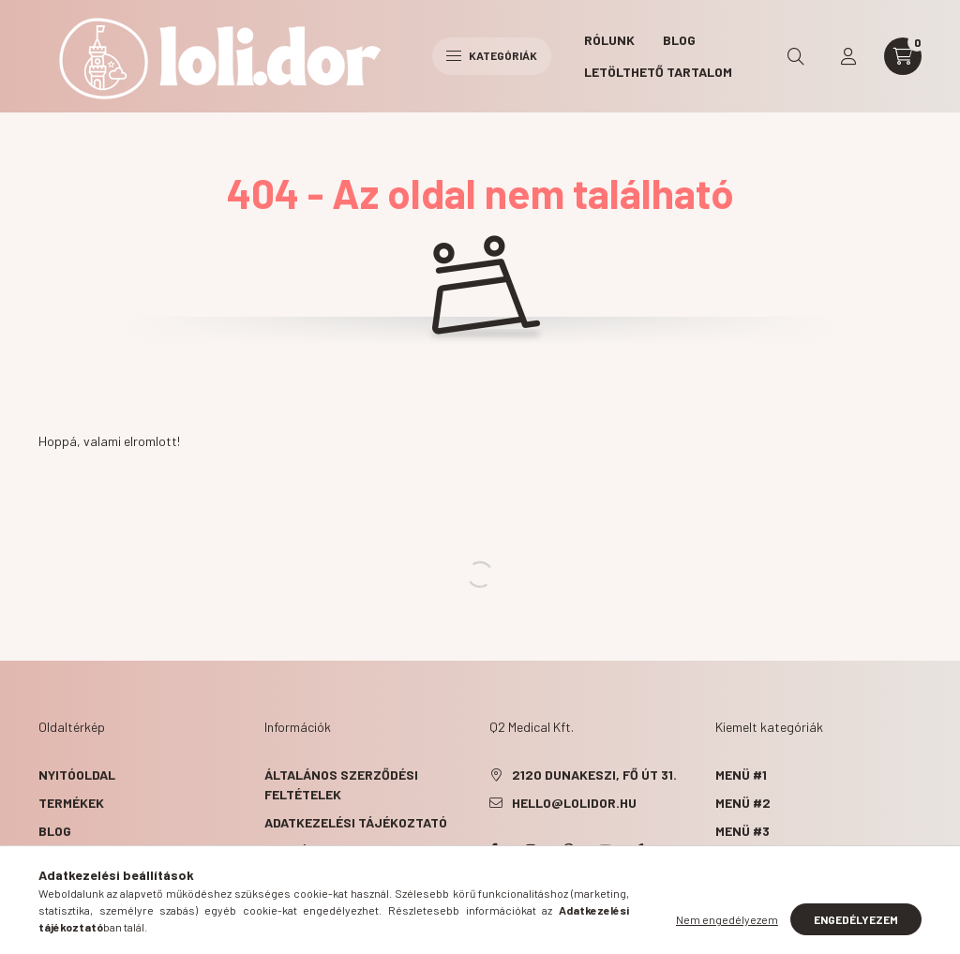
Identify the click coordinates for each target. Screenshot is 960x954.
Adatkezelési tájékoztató (355, 822)
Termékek (72, 803)
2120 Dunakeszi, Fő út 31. (594, 775)
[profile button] (848, 56)
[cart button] (903, 56)
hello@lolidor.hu (574, 803)
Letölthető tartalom (658, 72)
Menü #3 (742, 831)
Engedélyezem (856, 919)
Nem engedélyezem (727, 919)
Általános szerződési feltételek (341, 784)
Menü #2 (743, 803)
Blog (679, 40)
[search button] (796, 56)
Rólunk (609, 40)
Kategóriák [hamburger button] (491, 55)
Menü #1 (741, 775)
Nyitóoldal (76, 775)
